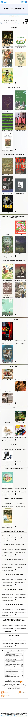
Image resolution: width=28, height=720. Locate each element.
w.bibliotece (13, 685)
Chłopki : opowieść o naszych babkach (11, 671)
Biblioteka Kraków (14, 16)
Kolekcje (17, 23)
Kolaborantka (7, 675)
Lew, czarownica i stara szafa (10, 654)
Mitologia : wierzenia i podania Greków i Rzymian (13, 655)
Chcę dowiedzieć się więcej (7, 715)
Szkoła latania (7, 665)
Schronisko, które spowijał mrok (10, 674)
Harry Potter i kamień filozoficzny (10, 659)
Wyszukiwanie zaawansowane (7, 23)
